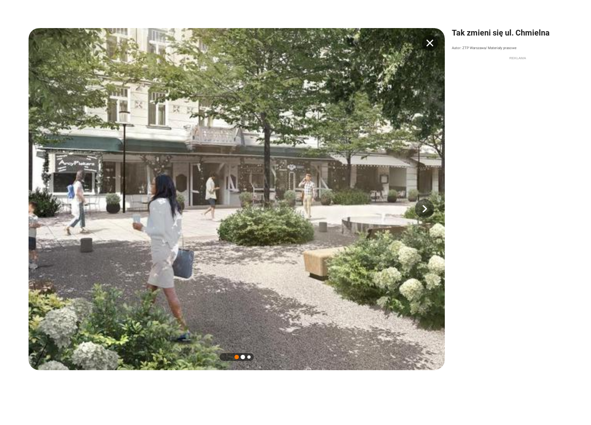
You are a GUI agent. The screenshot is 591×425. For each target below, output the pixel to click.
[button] (424, 208)
